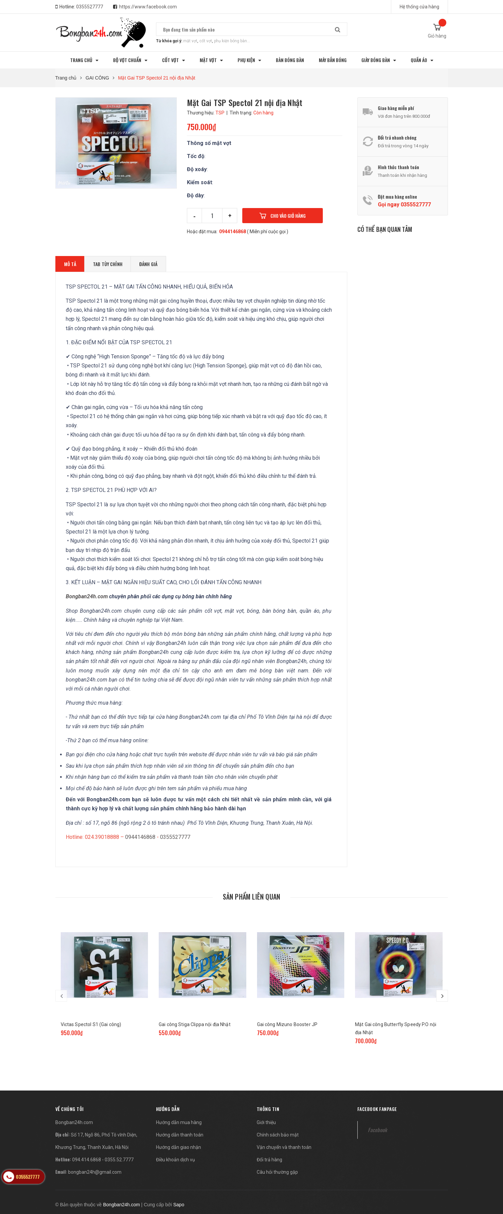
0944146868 (232, 231)
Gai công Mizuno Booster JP (287, 1024)
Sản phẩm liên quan (252, 897)
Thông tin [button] (268, 1108)
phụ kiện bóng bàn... (232, 41)
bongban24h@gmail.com (94, 1172)
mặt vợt (190, 41)
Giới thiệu (266, 1122)
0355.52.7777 (119, 1159)
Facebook (377, 1130)
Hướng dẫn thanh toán (179, 1134)
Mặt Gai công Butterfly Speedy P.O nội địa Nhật (395, 1028)
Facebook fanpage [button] (377, 1108)
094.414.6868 (86, 1159)
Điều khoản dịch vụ (175, 1159)
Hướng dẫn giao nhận (178, 1147)
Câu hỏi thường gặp (277, 1172)
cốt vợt (205, 41)
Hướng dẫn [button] (168, 1108)
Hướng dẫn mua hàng (179, 1122)
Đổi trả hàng (269, 1159)
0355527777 (89, 6)
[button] (69, 1108)
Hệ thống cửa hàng (419, 6)
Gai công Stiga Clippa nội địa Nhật (195, 1024)
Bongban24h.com (74, 1122)
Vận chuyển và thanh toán (284, 1147)
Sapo (178, 1204)
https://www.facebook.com (148, 6)
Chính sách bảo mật (278, 1134)
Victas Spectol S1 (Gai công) (91, 1024)
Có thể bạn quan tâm (384, 229)
